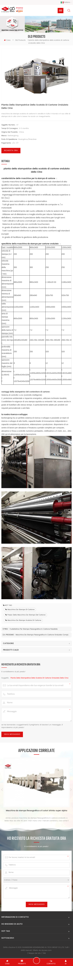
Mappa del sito (35, 953)
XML (44, 953)
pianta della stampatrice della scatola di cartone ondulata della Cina (39, 678)
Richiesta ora (11, 150)
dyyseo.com (46, 950)
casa (7, 40)
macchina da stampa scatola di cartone (23, 620)
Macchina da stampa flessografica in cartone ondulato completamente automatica (43, 635)
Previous (2, 790)
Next (71, 790)
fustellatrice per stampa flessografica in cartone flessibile (33, 629)
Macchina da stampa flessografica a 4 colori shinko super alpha (36, 810)
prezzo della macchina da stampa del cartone (25, 615)
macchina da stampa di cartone (19, 609)
